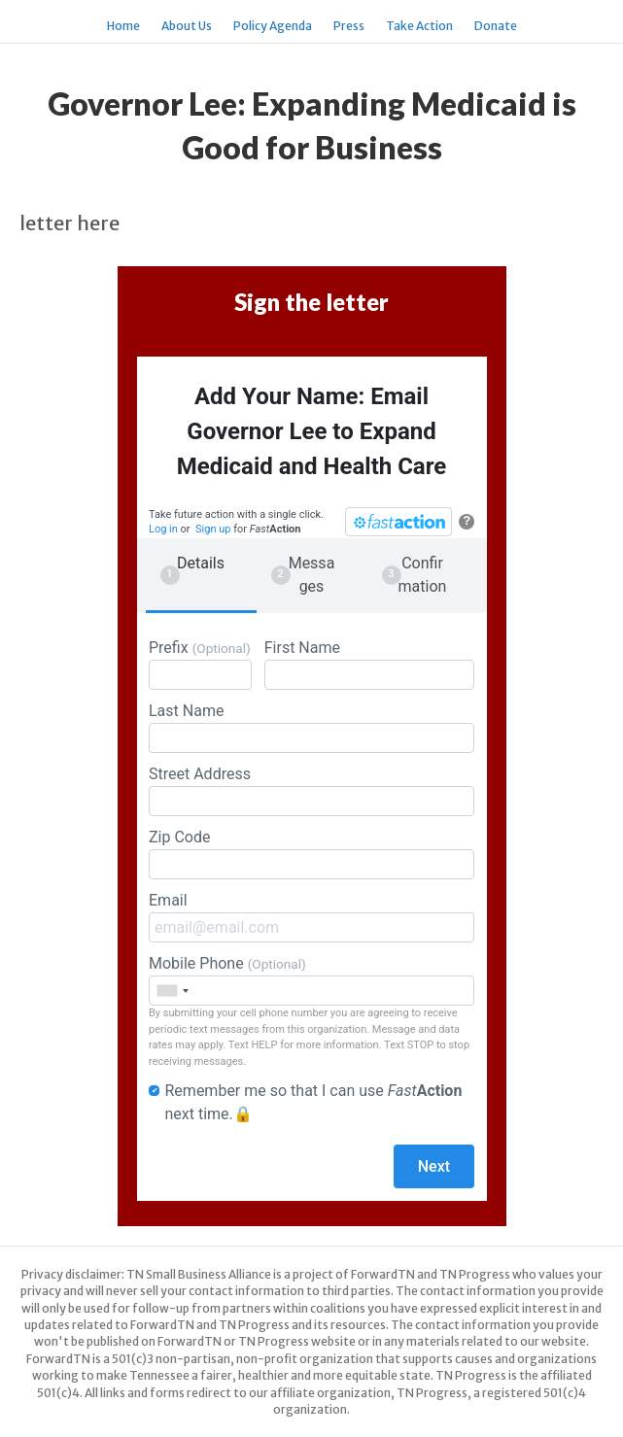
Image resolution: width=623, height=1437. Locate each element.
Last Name (311, 727)
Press (348, 25)
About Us (186, 25)
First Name (369, 664)
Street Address (311, 790)
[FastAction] (398, 521)
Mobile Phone (311, 980)
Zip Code (311, 853)
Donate (495, 25)
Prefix (200, 664)
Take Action (419, 25)
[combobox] (172, 990)
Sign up (212, 529)
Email (311, 916)
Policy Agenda (272, 25)
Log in (163, 529)
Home (123, 25)
